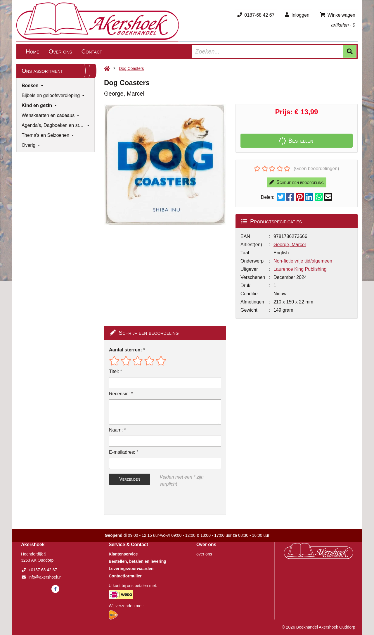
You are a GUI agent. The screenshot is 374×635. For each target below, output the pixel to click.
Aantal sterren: (125, 349)
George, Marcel (289, 244)
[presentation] (146, 501)
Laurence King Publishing (299, 269)
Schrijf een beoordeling (296, 182)
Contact (92, 51)
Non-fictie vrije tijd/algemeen (302, 260)
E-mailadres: (122, 452)
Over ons (60, 51)
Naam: (116, 429)
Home (32, 51)
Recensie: (119, 393)
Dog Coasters (131, 68)
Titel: (114, 371)
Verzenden (129, 479)
